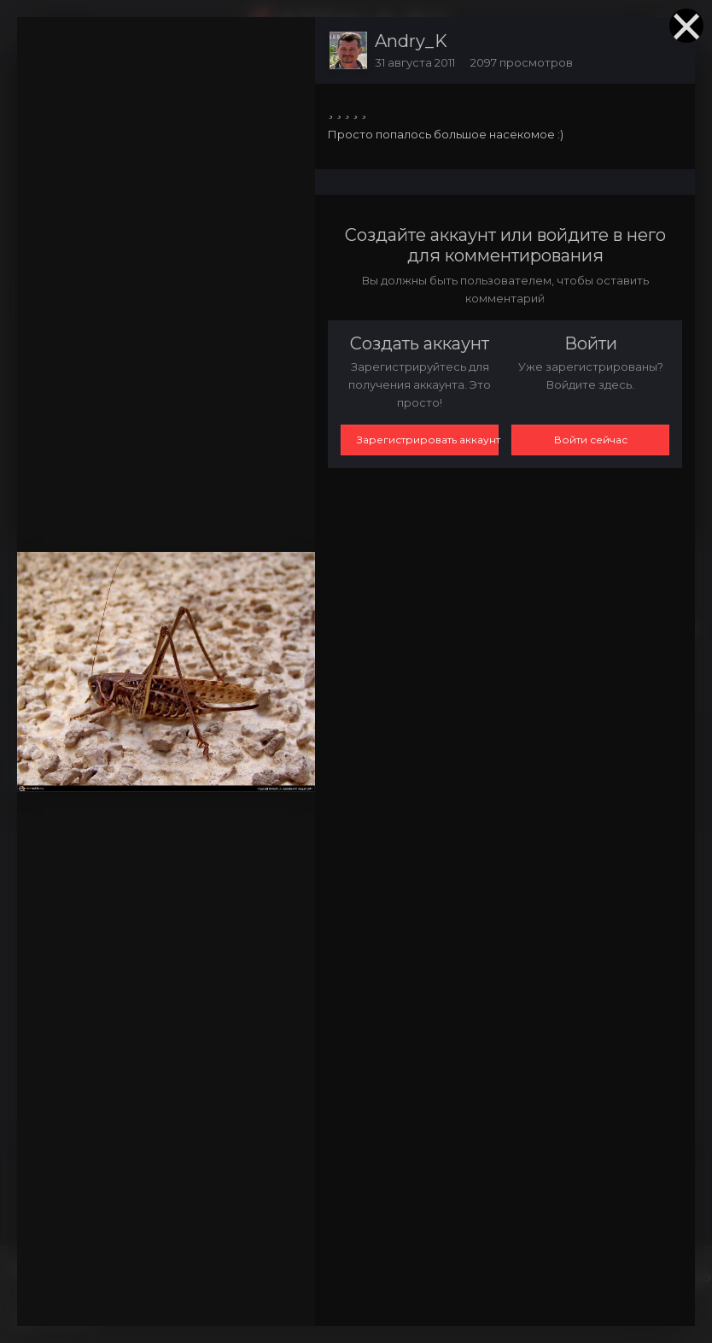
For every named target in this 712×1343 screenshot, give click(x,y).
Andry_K (411, 41)
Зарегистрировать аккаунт (428, 439)
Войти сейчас (590, 439)
